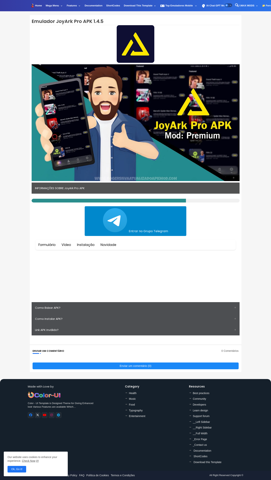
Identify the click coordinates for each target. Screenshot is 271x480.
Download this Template (138, 5)
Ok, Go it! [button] (16, 469)
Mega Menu (52, 5)
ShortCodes (113, 5)
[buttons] (30, 415)
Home (38, 5)
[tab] (38, 6)
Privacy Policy (69, 475)
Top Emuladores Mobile (176, 6)
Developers (199, 404)
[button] (228, 5)
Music (132, 398)
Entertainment (137, 416)
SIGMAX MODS (245, 5)
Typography (136, 410)
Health (132, 393)
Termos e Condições (123, 475)
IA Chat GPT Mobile (215, 6)
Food (132, 404)
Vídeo (66, 245)
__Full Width (200, 433)
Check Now (28, 460)
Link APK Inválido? (47, 330)
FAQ (81, 475)
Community (199, 398)
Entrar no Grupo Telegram (135, 220)
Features (72, 5)
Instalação (85, 245)
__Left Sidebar (201, 421)
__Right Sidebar (202, 427)
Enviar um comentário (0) (135, 365)
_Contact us (200, 444)
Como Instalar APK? (48, 319)
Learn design (200, 410)
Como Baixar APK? (47, 308)
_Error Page (200, 439)
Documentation (94, 5)
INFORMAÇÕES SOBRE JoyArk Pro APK (60, 188)
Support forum (201, 416)
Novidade (108, 245)
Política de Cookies (97, 475)
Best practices (201, 393)
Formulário (47, 245)
